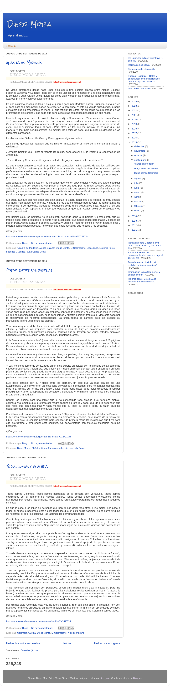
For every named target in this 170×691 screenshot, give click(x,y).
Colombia (22, 633)
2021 (134, 115)
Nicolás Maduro (76, 633)
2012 (134, 225)
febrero (138, 206)
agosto (138, 178)
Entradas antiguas (107, 643)
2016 (134, 137)
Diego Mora (30, 24)
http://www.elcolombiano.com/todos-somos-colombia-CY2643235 (38, 621)
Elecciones (92, 248)
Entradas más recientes (23, 643)
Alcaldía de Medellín (27, 248)
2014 (134, 216)
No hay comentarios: (42, 243)
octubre (138, 155)
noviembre (140, 151)
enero (137, 210)
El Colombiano (78, 248)
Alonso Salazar (47, 248)
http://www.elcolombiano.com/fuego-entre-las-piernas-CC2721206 (38, 436)
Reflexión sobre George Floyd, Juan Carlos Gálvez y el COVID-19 (144, 245)
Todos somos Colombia (27, 466)
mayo (137, 192)
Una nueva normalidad (139, 88)
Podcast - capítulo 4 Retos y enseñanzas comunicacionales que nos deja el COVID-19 (144, 79)
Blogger (137, 678)
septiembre (140, 160)
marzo (137, 201)
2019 (134, 124)
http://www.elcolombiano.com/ (67, 82)
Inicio (67, 643)
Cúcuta (32, 633)
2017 (134, 133)
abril (136, 196)
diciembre (139, 146)
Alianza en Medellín (24, 62)
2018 (134, 128)
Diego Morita (62, 248)
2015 (134, 142)
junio (137, 187)
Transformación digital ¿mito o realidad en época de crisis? (143, 263)
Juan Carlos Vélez (36, 251)
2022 (134, 110)
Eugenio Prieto (107, 248)
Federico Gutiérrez (15, 251)
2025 (134, 101)
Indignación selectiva (139, 65)
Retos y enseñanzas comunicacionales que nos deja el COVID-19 (145, 255)
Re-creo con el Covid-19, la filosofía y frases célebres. (142, 280)
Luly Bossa (79, 448)
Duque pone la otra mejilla (141, 69)
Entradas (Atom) (29, 650)
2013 (134, 221)
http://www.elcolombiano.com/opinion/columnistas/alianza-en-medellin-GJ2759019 (46, 236)
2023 (134, 106)
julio (136, 183)
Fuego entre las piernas (29, 270)
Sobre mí (11, 45)
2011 (134, 229)
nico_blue (105, 678)
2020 (134, 119)
